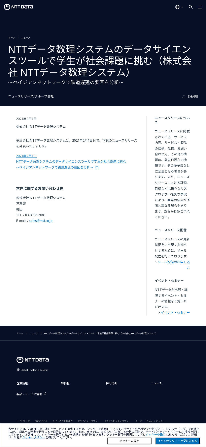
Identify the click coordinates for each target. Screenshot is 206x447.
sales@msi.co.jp (41, 220)
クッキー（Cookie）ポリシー (150, 421)
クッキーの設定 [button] (156, 434)
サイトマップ (23, 421)
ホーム (11, 37)
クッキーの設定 (129, 440)
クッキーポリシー (33, 437)
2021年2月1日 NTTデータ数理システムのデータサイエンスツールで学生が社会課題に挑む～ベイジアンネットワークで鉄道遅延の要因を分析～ (71, 162)
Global (34, 369)
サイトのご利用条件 (63, 421)
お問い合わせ (41, 421)
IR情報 (65, 383)
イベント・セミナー (175, 312)
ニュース (25, 37)
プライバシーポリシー (88, 421)
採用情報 (111, 383)
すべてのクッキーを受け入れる (177, 440)
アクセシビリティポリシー (117, 421)
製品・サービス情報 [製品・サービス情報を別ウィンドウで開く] (29, 394)
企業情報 (22, 383)
